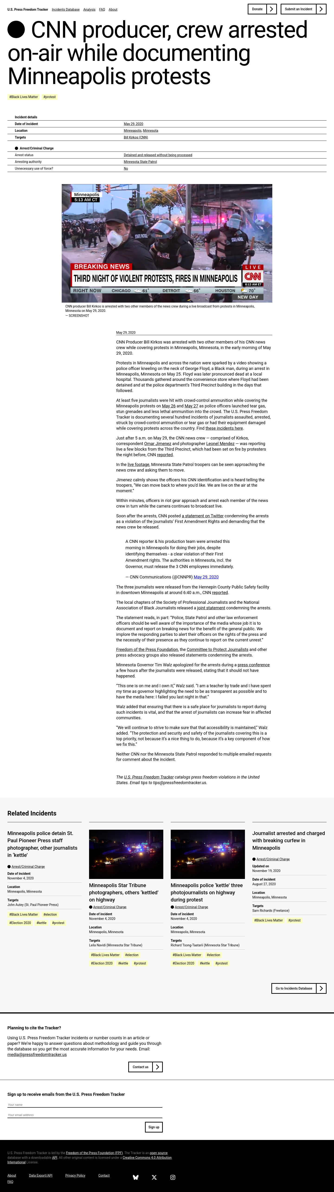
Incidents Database (66, 9)
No (126, 168)
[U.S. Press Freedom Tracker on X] (154, 1178)
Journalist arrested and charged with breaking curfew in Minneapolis (288, 840)
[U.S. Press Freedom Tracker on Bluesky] (135, 1178)
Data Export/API (40, 1175)
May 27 (191, 405)
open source (159, 1153)
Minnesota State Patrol (140, 162)
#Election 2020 (20, 923)
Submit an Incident (298, 9)
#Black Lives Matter (23, 97)
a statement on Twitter (203, 515)
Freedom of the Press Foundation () (94, 1153)
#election (50, 914)
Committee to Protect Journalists (217, 649)
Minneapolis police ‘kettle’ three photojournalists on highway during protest (207, 892)
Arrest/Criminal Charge (37, 148)
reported (165, 454)
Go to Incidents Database (294, 988)
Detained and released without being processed (158, 155)
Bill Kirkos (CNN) (136, 137)
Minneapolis (132, 130)
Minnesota (150, 130)
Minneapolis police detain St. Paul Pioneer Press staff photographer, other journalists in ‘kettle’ (42, 844)
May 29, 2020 (133, 124)
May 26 (169, 405)
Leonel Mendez (220, 443)
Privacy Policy (75, 1175)
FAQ (102, 9)
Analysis (89, 9)
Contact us (140, 1067)
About (113, 9)
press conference (254, 664)
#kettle (41, 923)
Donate (257, 9)
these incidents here (224, 428)
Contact (104, 1175)
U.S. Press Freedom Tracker (27, 9)
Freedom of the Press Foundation (147, 649)
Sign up (153, 1127)
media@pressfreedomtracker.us (37, 1054)
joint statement (211, 607)
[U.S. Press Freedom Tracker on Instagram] (173, 1178)
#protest (49, 97)
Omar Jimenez (157, 443)
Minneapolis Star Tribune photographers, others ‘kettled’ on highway (124, 892)
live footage (138, 464)
